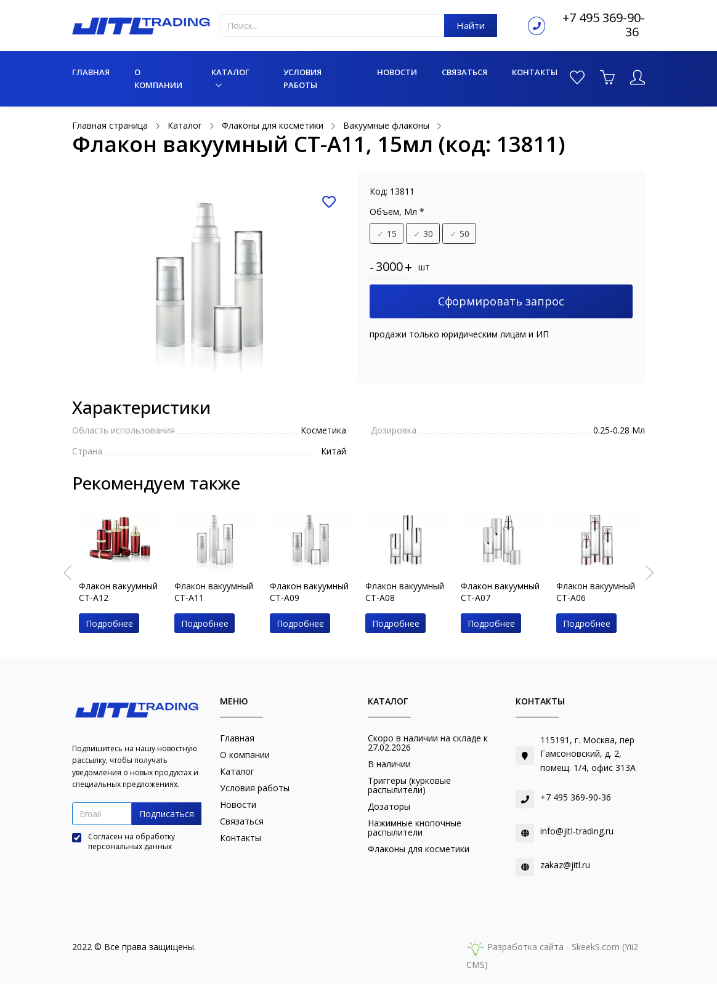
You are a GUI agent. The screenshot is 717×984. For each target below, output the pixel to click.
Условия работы (302, 79)
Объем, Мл (397, 211)
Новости (397, 72)
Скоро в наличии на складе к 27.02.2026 (428, 742)
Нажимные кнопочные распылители (414, 827)
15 (387, 234)
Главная (91, 72)
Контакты (534, 72)
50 (459, 234)
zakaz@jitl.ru (565, 865)
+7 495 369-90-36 (603, 24)
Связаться (464, 72)
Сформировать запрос (501, 301)
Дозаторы (389, 806)
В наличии (389, 764)
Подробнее (109, 623)
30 (423, 234)
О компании (158, 79)
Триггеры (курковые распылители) (409, 785)
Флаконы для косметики (418, 849)
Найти (470, 25)
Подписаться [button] (166, 814)
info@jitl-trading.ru (577, 831)
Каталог (230, 72)
